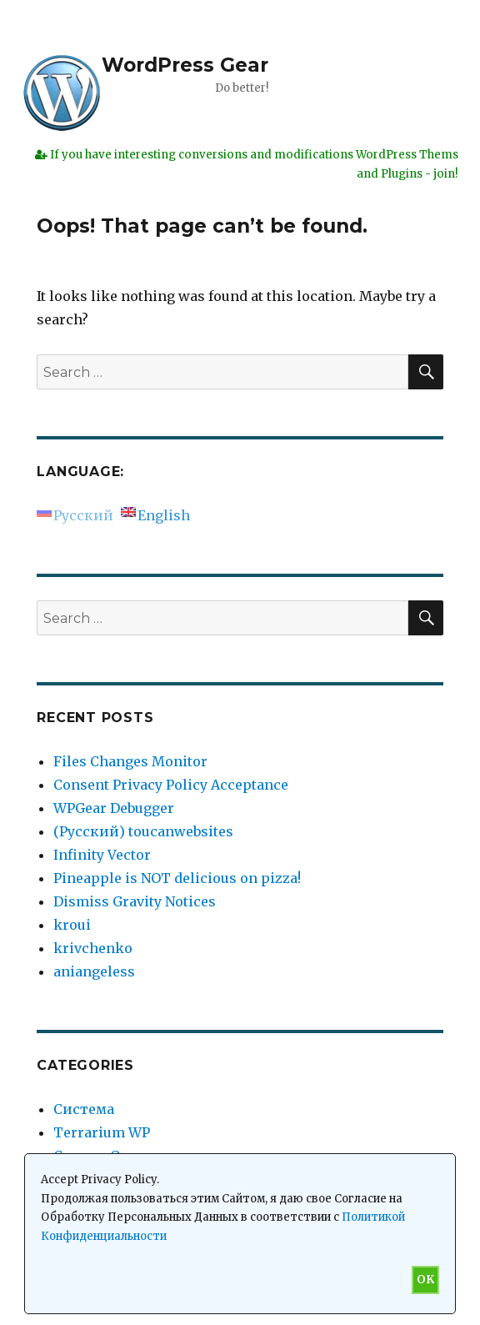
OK (425, 1279)
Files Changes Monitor (130, 761)
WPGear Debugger (113, 808)
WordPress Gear (185, 65)
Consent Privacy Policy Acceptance (170, 784)
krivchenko (92, 948)
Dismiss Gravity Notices (134, 901)
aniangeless (94, 971)
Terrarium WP (101, 1132)
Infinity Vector (102, 854)
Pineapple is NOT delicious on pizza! (177, 878)
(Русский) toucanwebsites (143, 831)
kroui (72, 924)
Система (83, 1109)
